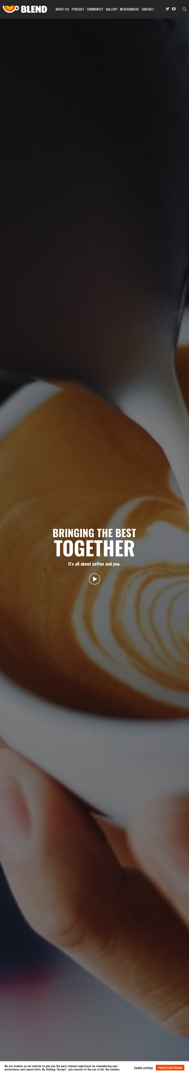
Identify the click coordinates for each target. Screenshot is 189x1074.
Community (95, 9)
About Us (62, 9)
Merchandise (129, 9)
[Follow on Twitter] (167, 9)
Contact (148, 9)
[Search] (184, 9)
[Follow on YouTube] (174, 9)
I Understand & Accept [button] (170, 1067)
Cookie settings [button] (143, 1067)
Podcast (78, 9)
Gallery (111, 9)
